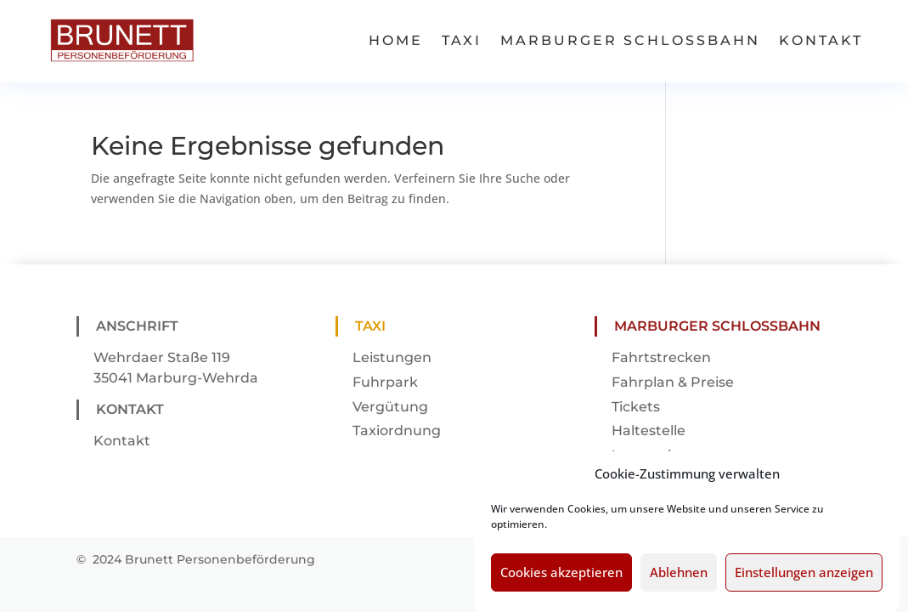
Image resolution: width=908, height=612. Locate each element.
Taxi (462, 40)
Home (396, 40)
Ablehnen (679, 582)
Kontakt (821, 40)
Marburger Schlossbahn (630, 40)
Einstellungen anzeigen (804, 582)
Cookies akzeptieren (561, 582)
